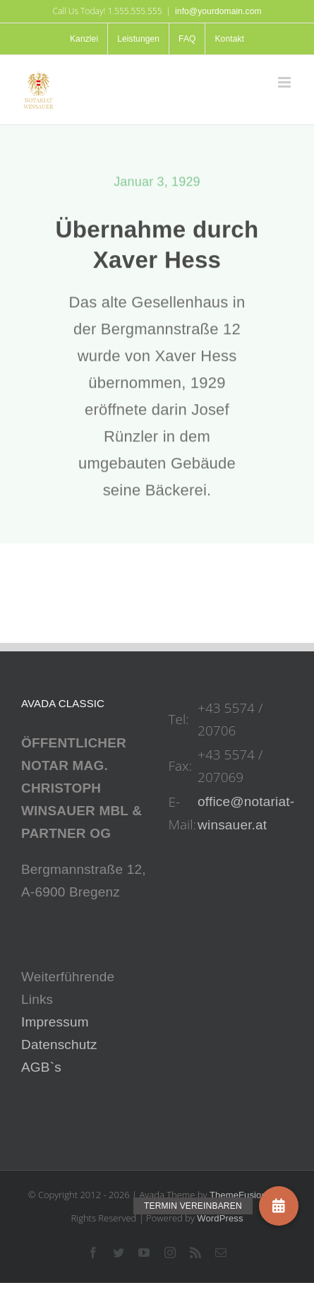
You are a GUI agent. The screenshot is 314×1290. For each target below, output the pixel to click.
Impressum (55, 1021)
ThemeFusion (238, 1195)
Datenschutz (59, 1044)
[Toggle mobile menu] (285, 82)
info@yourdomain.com (218, 11)
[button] (278, 1206)
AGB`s (41, 1067)
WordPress (220, 1218)
